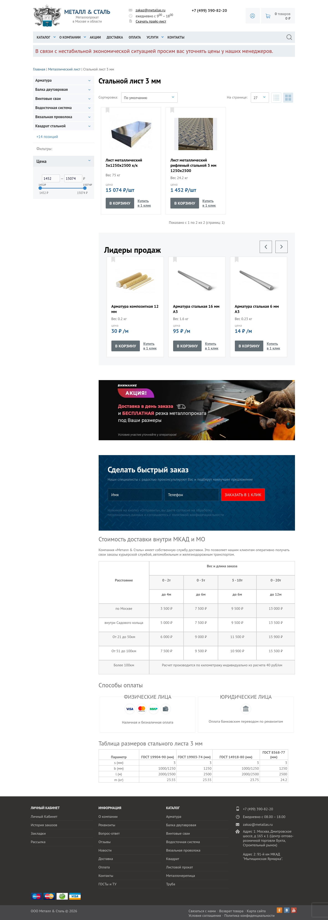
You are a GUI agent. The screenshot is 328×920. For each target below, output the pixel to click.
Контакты (175, 37)
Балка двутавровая (51, 89)
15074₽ (84, 184)
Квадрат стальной (50, 125)
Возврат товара (231, 911)
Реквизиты (106, 825)
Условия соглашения (205, 915)
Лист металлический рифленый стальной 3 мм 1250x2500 (193, 165)
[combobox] (149, 97)
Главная (39, 69)
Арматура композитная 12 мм (135, 309)
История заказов (44, 825)
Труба (170, 884)
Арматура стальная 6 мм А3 (257, 309)
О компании (70, 37)
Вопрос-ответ (109, 833)
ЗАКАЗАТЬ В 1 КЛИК (243, 494)
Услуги (152, 37)
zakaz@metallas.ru (150, 10)
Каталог (43, 37)
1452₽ (40, 184)
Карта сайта (256, 911)
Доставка (115, 37)
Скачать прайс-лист (151, 21)
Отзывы (104, 841)
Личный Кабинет (44, 816)
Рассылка (38, 841)
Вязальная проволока (53, 116)
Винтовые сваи (48, 98)
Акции (95, 37)
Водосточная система (53, 107)
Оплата (135, 37)
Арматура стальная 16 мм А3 (196, 309)
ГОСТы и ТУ (107, 884)
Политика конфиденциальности (249, 915)
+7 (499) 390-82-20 (209, 10)
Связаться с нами (202, 911)
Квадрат (172, 858)
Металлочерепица (180, 875)
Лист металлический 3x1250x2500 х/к (124, 162)
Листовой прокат (179, 867)
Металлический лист (64, 69)
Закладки (38, 833)
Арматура (43, 80)
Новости (105, 850)
